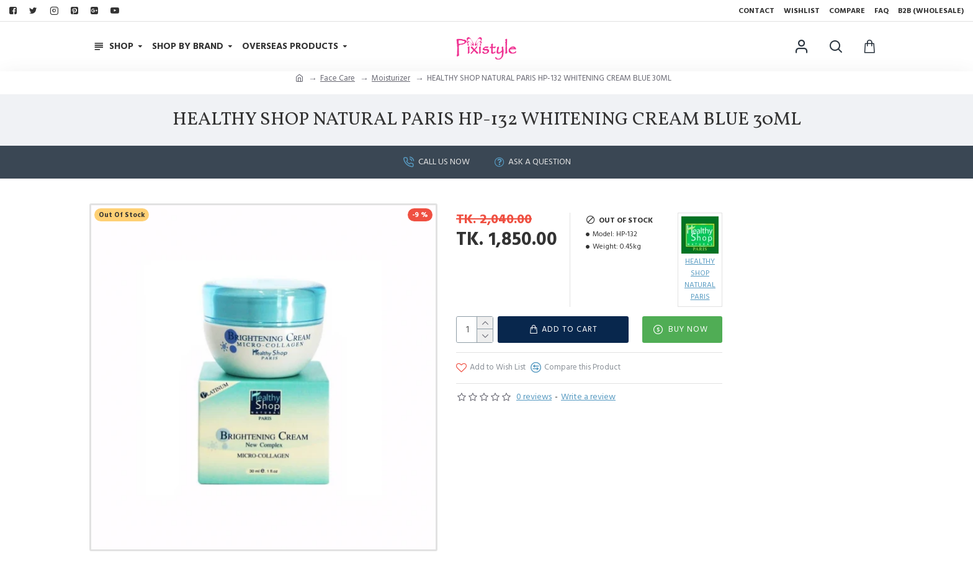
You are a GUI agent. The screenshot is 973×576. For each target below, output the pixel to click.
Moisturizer (391, 78)
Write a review (588, 397)
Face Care (337, 78)
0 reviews (534, 397)
